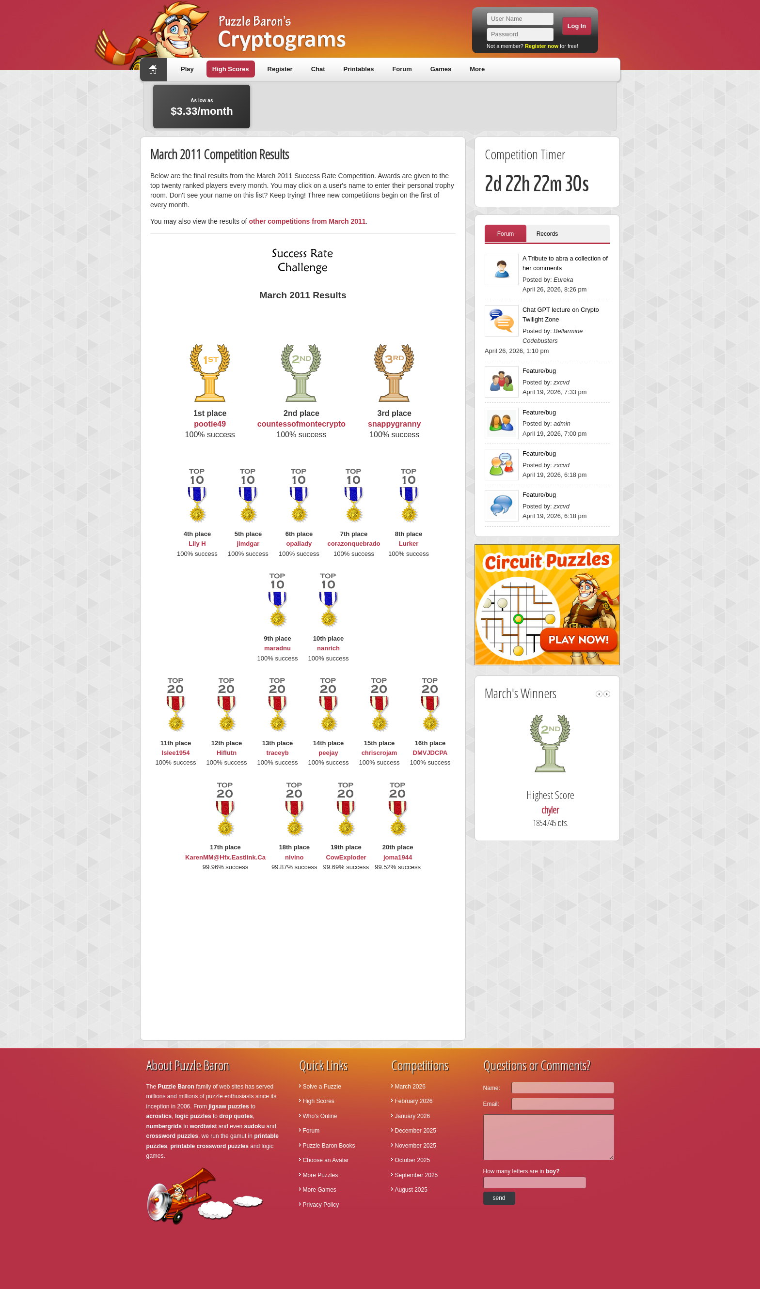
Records (547, 233)
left (599, 694)
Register (280, 69)
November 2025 (415, 1145)
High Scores (230, 69)
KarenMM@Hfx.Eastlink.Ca (225, 857)
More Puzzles (320, 1175)
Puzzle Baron (176, 1086)
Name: (491, 1088)
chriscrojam (379, 752)
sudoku (254, 1126)
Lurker (408, 543)
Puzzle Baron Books (329, 1145)
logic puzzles (193, 1116)
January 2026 (412, 1116)
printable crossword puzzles (210, 1146)
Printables (359, 69)
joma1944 (397, 857)
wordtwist (203, 1126)
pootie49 (210, 424)
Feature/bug (539, 370)
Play (187, 69)
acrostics (159, 1116)
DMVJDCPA (430, 752)
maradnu (277, 648)
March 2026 (410, 1086)
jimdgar (248, 543)
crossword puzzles (172, 1136)
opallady (299, 543)
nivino (294, 857)
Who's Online (320, 1116)
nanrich (328, 648)
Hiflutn (227, 752)
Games (440, 69)
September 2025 (416, 1175)
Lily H (197, 543)
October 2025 (412, 1160)
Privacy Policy (321, 1204)
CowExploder (346, 857)
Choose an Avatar (326, 1160)
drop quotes (236, 1116)
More (477, 69)
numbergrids (164, 1126)
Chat (318, 69)
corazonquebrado (353, 543)
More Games (319, 1189)
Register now (541, 46)
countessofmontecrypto (301, 424)
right (606, 694)
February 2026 (414, 1101)
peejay (328, 752)
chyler (564, 809)
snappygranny (394, 424)
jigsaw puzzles (228, 1106)
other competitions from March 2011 (307, 221)
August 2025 (411, 1189)
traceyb (277, 752)
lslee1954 (176, 752)
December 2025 (415, 1130)
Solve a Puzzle (322, 1086)
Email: (491, 1104)
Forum (402, 69)
